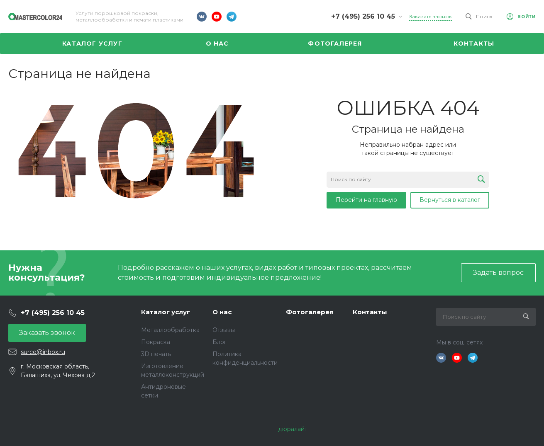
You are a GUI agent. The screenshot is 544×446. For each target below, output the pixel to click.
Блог (219, 342)
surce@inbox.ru (43, 352)
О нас (222, 312)
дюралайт (292, 429)
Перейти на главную (366, 200)
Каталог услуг (165, 312)
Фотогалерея (310, 312)
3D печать (156, 354)
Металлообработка (170, 330)
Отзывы (223, 330)
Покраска (155, 342)
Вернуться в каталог (450, 200)
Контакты (370, 312)
